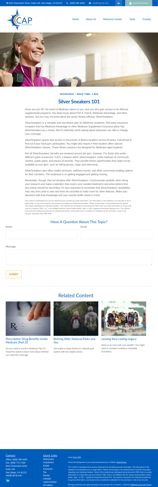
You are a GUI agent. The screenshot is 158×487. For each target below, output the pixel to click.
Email (84, 226)
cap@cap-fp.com (99, 3)
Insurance (48, 469)
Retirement (48, 459)
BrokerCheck (122, 462)
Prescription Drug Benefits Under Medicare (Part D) (27, 340)
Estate (46, 465)
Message (11, 246)
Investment (48, 462)
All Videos (48, 485)
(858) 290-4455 (75, 3)
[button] (75, 19)
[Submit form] (14, 274)
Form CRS (77, 457)
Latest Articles (50, 482)
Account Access (138, 3)
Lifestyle (47, 478)
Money (46, 475)
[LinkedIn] (118, 3)
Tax (45, 472)
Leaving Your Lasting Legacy (119, 339)
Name (9, 226)
